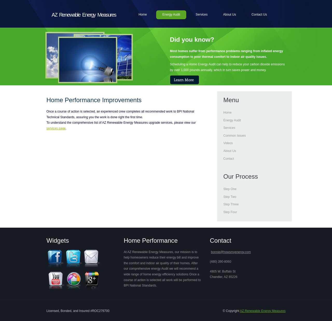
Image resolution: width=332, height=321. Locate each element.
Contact (228, 158)
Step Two (229, 197)
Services (202, 14)
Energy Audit (171, 14)
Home (143, 14)
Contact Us (259, 14)
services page (56, 128)
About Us (229, 14)
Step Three (231, 204)
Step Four (230, 212)
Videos (228, 143)
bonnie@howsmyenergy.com (231, 252)
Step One (230, 189)
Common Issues (234, 135)
